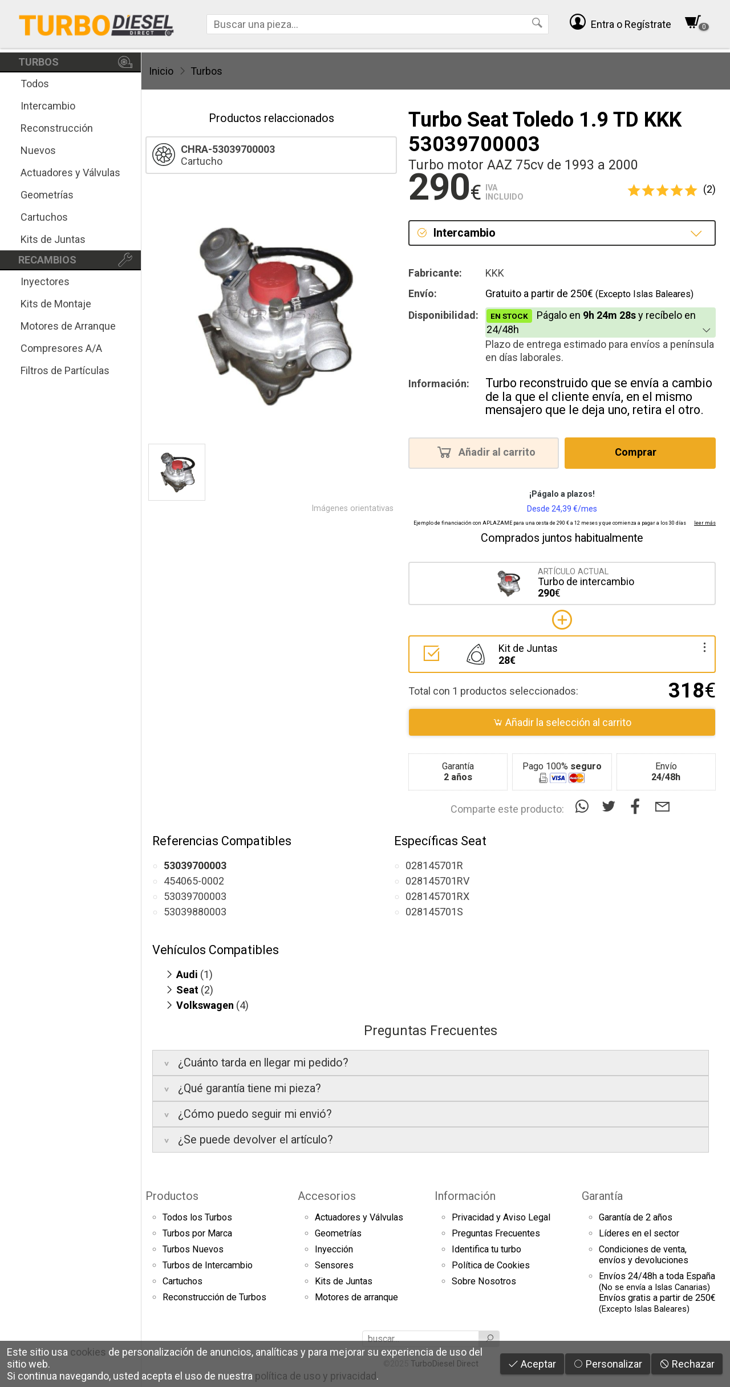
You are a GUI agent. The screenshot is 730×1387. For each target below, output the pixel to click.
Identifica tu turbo (486, 1249)
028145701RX (437, 896)
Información (465, 1196)
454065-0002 (194, 881)
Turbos (206, 71)
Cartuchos (44, 217)
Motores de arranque (356, 1297)
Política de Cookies (491, 1265)
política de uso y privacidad (315, 1376)
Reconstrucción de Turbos (214, 1297)
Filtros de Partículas (65, 370)
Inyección (334, 1249)
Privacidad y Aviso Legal (501, 1217)
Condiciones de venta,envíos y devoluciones (643, 1255)
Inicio (161, 71)
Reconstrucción (57, 128)
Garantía (602, 1196)
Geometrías (47, 195)
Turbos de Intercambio (208, 1265)
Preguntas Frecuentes (496, 1233)
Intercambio (48, 106)
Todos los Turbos (197, 1217)
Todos (35, 84)
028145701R (434, 865)
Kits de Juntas (53, 239)
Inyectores (45, 281)
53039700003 (195, 896)
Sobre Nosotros (484, 1281)
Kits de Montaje (56, 304)
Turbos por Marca (197, 1233)
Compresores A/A (61, 348)
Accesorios (327, 1196)
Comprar (639, 452)
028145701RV (437, 881)
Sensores (334, 1265)
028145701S (434, 912)
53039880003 (195, 912)
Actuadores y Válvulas (70, 173)
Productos (171, 1196)
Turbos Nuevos (193, 1249)
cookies (88, 1352)
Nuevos (38, 150)
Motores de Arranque (68, 326)
